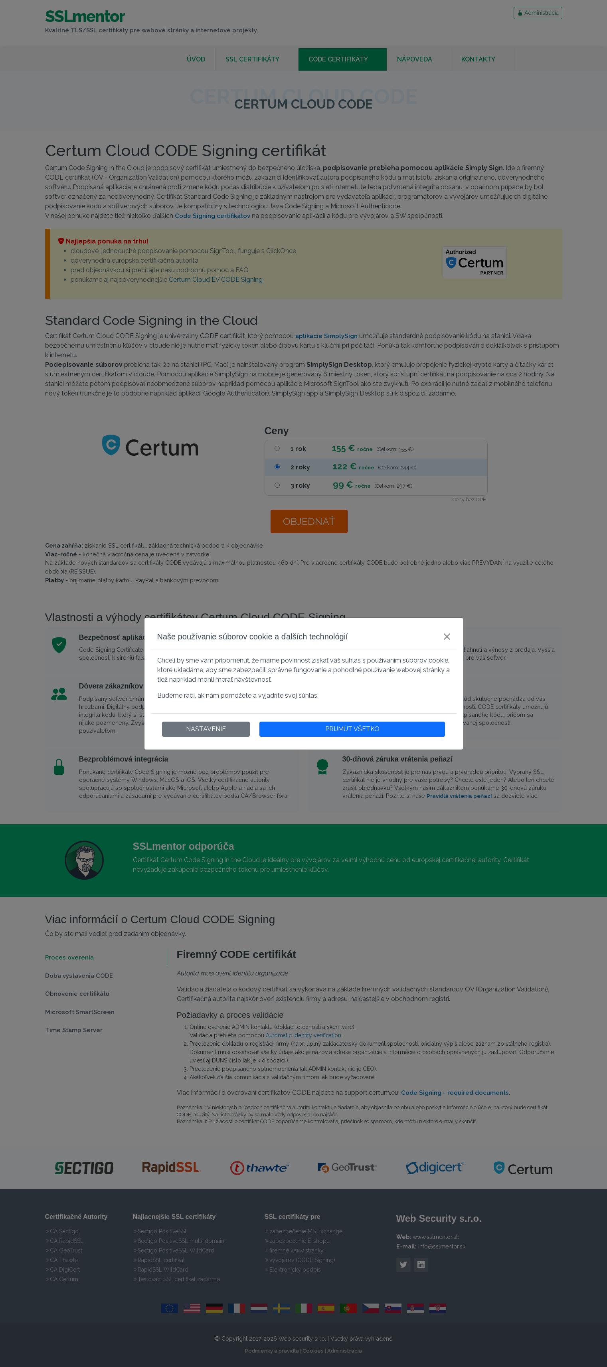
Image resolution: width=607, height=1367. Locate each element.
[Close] (447, 636)
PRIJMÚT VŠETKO (352, 729)
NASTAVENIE (206, 729)
